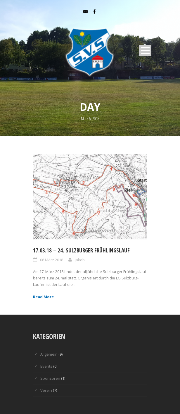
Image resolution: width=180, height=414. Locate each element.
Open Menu (145, 50)
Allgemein (49, 354)
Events (46, 366)
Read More (43, 296)
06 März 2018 (51, 259)
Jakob (80, 259)
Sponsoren (50, 378)
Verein (46, 390)
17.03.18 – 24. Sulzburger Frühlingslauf (81, 250)
